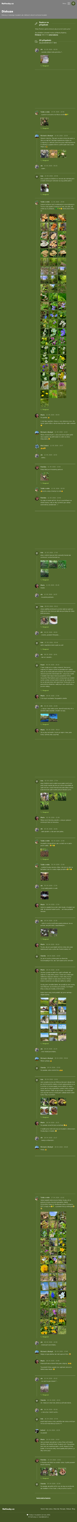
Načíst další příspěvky (43, 1498)
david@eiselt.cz (44, 1517)
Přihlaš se (38, 35)
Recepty (62, 1509)
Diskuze (68, 1509)
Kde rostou (49, 1509)
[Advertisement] (17, 51)
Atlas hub (56, 1509)
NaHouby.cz (8, 3)
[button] (68, 3)
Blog (73, 1509)
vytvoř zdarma (53, 35)
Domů (43, 1509)
